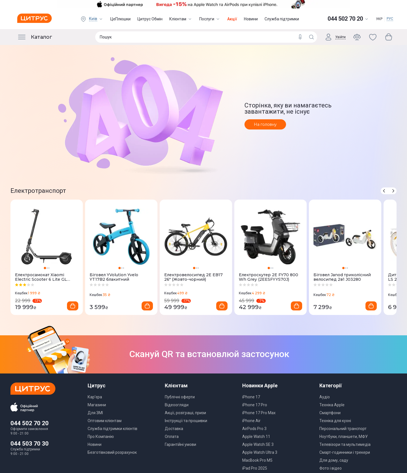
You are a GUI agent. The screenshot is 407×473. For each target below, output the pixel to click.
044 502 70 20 (29, 423)
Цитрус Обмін (150, 19)
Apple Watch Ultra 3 (259, 452)
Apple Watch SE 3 (258, 444)
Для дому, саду (333, 460)
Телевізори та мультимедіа (345, 444)
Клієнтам (180, 18)
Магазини (97, 405)
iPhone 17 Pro (254, 405)
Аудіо (324, 397)
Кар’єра (95, 397)
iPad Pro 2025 (254, 468)
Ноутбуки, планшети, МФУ (343, 436)
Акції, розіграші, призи (185, 413)
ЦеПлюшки (120, 19)
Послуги (209, 18)
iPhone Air (251, 420)
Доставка (174, 428)
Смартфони (330, 413)
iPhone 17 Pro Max (259, 413)
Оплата (172, 436)
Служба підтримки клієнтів (112, 428)
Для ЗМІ (95, 413)
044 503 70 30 (29, 443)
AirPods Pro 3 (254, 428)
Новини (251, 19)
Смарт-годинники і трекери (344, 452)
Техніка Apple (332, 405)
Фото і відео (330, 468)
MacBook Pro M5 (257, 460)
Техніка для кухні (335, 420)
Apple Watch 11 (256, 436)
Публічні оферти (180, 397)
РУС (390, 19)
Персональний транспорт (343, 428)
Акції (232, 19)
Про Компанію (101, 436)
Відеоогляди (177, 405)
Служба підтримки (282, 19)
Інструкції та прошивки (186, 420)
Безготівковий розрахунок (112, 452)
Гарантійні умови (180, 444)
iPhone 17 (251, 397)
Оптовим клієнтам (105, 420)
